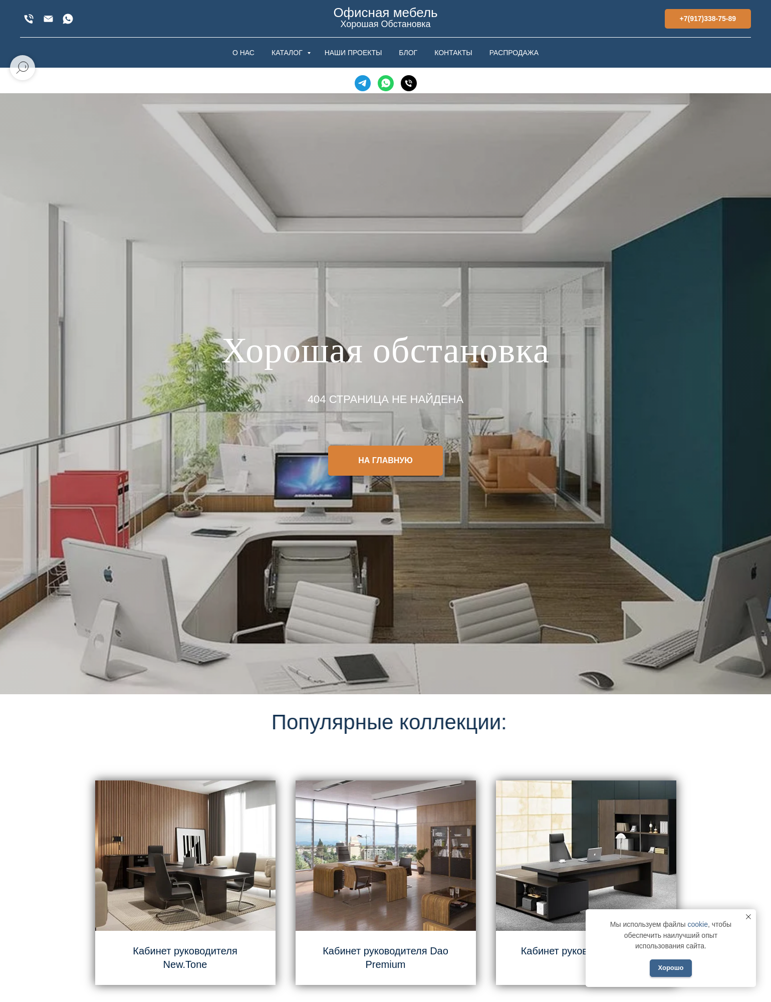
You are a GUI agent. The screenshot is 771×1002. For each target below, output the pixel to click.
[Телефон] (409, 83)
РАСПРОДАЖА (514, 53)
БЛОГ (408, 53)
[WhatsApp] (68, 19)
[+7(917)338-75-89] (29, 19)
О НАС (243, 53)
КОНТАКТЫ (453, 53)
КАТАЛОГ (288, 53)
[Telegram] (363, 83)
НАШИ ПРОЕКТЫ (353, 53)
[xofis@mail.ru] (48, 19)
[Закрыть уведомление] (748, 917)
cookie (697, 924)
